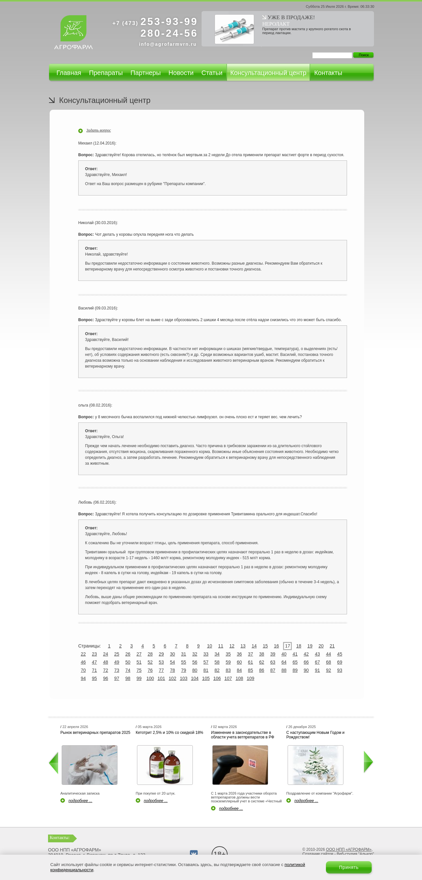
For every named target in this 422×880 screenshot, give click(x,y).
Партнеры (145, 72)
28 (150, 654)
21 (332, 645)
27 (139, 654)
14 (254, 645)
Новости (180, 72)
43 (317, 654)
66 (306, 662)
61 (250, 662)
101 (161, 678)
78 (172, 670)
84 (239, 670)
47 (94, 662)
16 (276, 645)
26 (127, 654)
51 (139, 662)
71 (94, 670)
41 (295, 654)
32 (194, 654)
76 (150, 670)
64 (284, 662)
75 (139, 670)
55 (183, 662)
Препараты (106, 72)
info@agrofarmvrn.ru (168, 44)
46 (83, 662)
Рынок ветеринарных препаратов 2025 (95, 732)
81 (205, 670)
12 (231, 645)
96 (105, 678)
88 (284, 670)
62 (261, 662)
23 (94, 654)
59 (228, 662)
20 (321, 645)
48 (105, 662)
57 (205, 662)
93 (339, 670)
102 (172, 678)
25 (116, 654)
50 (127, 662)
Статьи (211, 72)
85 (250, 670)
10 (209, 645)
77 (161, 670)
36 (239, 654)
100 (150, 678)
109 (250, 678)
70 (83, 670)
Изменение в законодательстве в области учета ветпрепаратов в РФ (242, 734)
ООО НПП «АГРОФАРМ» (348, 849)
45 (339, 654)
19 (310, 645)
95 (94, 678)
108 (239, 678)
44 (328, 654)
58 (217, 662)
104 (194, 678)
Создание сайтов (317, 854)
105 (206, 678)
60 (239, 662)
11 (220, 645)
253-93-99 (155, 21)
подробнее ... (80, 800)
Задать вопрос (98, 130)
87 (273, 670)
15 (265, 645)
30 (172, 654)
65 (295, 662)
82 (217, 670)
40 (284, 654)
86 (261, 670)
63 (273, 662)
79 (183, 670)
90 (306, 670)
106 (217, 678)
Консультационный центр (268, 72)
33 (205, 654)
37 (250, 654)
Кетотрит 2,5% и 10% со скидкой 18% (169, 732)
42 (306, 654)
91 (317, 670)
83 (228, 670)
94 (83, 678)
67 (317, 662)
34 (217, 654)
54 (172, 662)
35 (228, 654)
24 (105, 654)
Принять (349, 867)
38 (261, 654)
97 (116, 678)
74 (127, 670)
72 (105, 670)
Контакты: (60, 837)
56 (194, 662)
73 (116, 670)
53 (161, 662)
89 (295, 670)
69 (339, 662)
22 (83, 654)
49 (116, 662)
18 (299, 645)
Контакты (328, 72)
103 (183, 678)
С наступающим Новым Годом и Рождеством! (315, 734)
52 (150, 662)
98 (127, 678)
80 (194, 670)
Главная (68, 72)
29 (161, 654)
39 (273, 654)
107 (228, 678)
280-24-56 (169, 33)
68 (328, 662)
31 (183, 654)
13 (243, 645)
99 (139, 678)
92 (328, 670)
